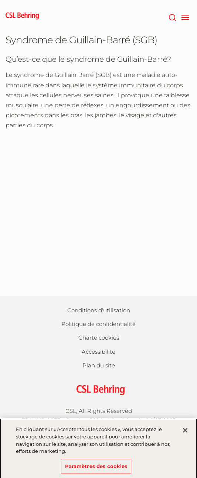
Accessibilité (98, 351)
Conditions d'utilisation (98, 310)
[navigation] (185, 16)
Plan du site (98, 365)
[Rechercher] (172, 16)
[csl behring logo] (99, 389)
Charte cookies (98, 337)
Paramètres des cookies (96, 468)
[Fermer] (185, 433)
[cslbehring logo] (22, 16)
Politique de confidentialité (98, 323)
